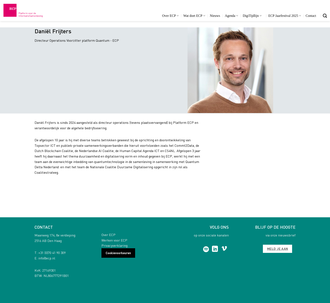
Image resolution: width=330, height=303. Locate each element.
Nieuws (215, 15)
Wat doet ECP (194, 16)
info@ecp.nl (46, 258)
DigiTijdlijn (252, 16)
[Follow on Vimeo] (224, 249)
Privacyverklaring (114, 245)
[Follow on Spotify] (206, 249)
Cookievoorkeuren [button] (118, 253)
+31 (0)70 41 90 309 (52, 252)
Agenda (231, 16)
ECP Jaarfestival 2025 (284, 16)
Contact (311, 15)
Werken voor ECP (114, 240)
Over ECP (170, 16)
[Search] (325, 15)
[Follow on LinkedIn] (215, 249)
